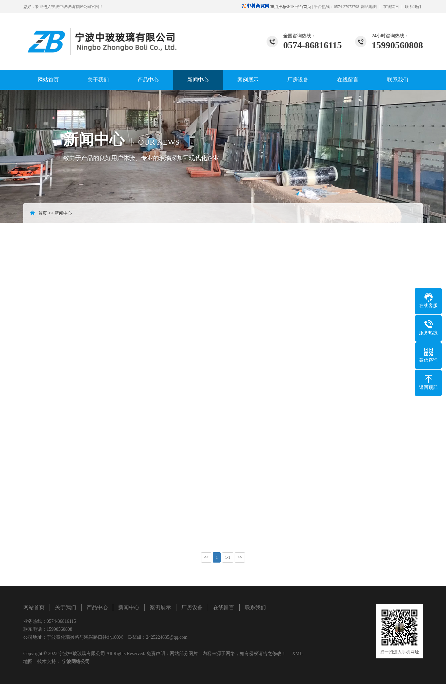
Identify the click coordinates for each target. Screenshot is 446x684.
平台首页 (303, 6)
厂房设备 (298, 80)
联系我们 (413, 6)
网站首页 (48, 80)
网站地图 (369, 6)
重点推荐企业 (268, 6)
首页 (42, 213)
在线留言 (391, 6)
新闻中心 (198, 80)
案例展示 (248, 80)
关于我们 (98, 80)
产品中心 (148, 80)
